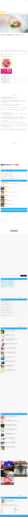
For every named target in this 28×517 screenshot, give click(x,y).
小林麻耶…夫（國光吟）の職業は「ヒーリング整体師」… (11, 352)
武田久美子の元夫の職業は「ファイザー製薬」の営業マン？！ (8, 176)
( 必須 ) (2, 217)
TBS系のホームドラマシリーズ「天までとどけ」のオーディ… (10, 344)
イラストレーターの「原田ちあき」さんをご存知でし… (10, 447)
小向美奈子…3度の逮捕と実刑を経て (9, 200)
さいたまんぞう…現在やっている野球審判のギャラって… (11, 330)
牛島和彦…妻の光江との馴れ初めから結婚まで (5, 304)
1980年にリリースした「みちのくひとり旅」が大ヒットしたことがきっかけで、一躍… (13, 501)
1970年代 (2, 512)
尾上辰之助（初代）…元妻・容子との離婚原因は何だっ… (11, 442)
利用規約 (15, 511)
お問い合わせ (15, 512)
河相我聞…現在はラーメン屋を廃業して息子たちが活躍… (11, 343)
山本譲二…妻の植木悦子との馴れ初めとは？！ (10, 500)
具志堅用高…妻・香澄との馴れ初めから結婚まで (6, 307)
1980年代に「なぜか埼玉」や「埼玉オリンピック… (9, 331)
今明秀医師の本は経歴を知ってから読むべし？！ (10, 204)
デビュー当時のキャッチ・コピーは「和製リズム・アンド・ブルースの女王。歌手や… (13, 421)
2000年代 (1, 14)
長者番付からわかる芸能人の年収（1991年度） (6, 173)
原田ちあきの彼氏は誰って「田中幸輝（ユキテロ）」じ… (11, 446)
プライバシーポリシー (16, 510)
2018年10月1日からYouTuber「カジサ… (8, 357)
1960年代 (2, 513)
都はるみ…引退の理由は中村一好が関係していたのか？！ (7, 315)
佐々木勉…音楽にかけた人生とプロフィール (9, 334)
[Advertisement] (13, 6)
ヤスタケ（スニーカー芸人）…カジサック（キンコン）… (11, 356)
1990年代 (2, 510)
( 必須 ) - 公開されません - (4, 219)
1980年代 (2, 461)
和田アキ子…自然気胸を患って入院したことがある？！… (11, 420)
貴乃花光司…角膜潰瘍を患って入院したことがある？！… (11, 433)
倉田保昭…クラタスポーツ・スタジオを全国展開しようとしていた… (8, 312)
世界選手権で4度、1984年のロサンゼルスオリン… (9, 366)
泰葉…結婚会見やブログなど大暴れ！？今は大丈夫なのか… (11, 196)
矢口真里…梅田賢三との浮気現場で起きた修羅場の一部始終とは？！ (12, 183)
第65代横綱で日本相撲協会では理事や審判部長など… (10, 434)
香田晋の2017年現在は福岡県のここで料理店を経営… (10, 424)
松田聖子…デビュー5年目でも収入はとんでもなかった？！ (7, 302)
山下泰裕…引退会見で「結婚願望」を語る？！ (10, 365)
